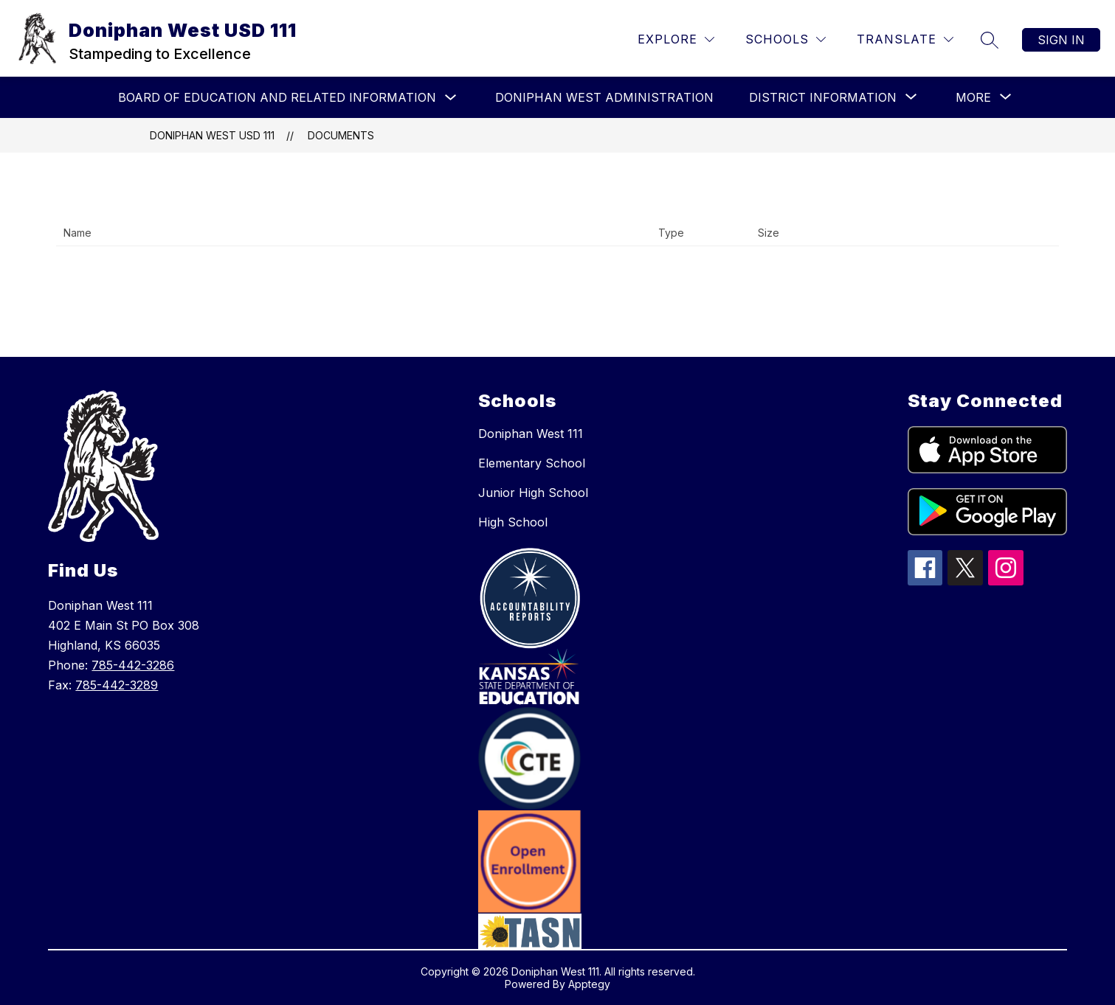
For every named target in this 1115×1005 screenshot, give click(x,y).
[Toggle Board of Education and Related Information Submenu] (451, 98)
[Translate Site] (905, 39)
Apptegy (589, 984)
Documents (341, 135)
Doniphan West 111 (530, 433)
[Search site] (989, 40)
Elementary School (531, 463)
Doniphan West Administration (604, 97)
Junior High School (533, 492)
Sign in (1061, 39)
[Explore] (676, 39)
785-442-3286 (133, 665)
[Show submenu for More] (973, 97)
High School (513, 522)
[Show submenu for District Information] (823, 97)
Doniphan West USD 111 (212, 135)
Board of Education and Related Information (277, 97)
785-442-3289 (116, 685)
